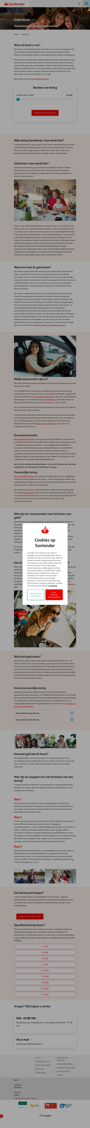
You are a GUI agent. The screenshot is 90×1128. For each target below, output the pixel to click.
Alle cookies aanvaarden (54, 594)
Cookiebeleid (52, 586)
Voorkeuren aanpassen (36, 594)
